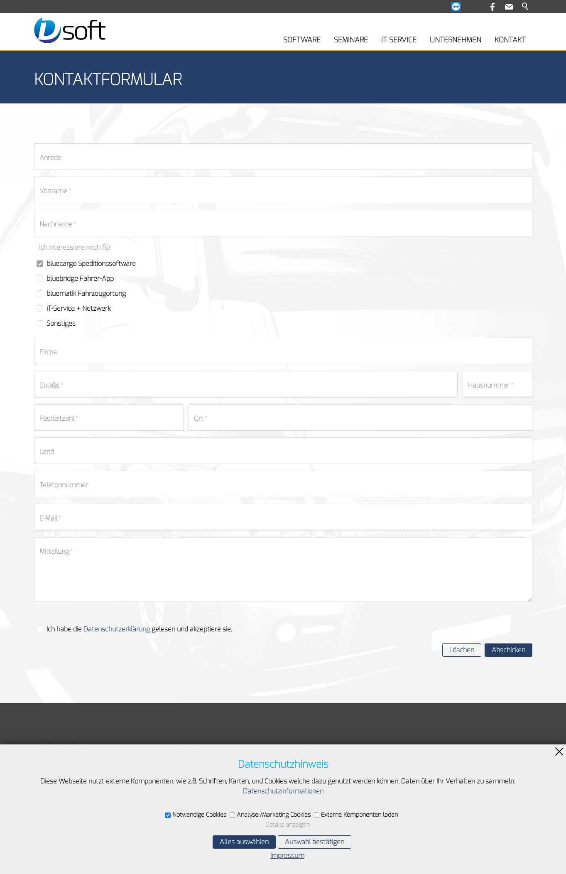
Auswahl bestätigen (314, 841)
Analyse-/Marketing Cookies (274, 815)
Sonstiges (61, 323)
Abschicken (508, 650)
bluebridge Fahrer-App (80, 278)
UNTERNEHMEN (455, 40)
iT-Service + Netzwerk (78, 308)
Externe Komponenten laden (359, 815)
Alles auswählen (244, 841)
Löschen (461, 650)
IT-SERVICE (399, 40)
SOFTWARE (302, 40)
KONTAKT (510, 40)
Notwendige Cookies (199, 815)
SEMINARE (351, 40)
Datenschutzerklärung (116, 629)
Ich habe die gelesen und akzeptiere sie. (139, 629)
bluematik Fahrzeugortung (86, 293)
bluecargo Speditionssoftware (91, 263)
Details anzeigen (287, 825)
